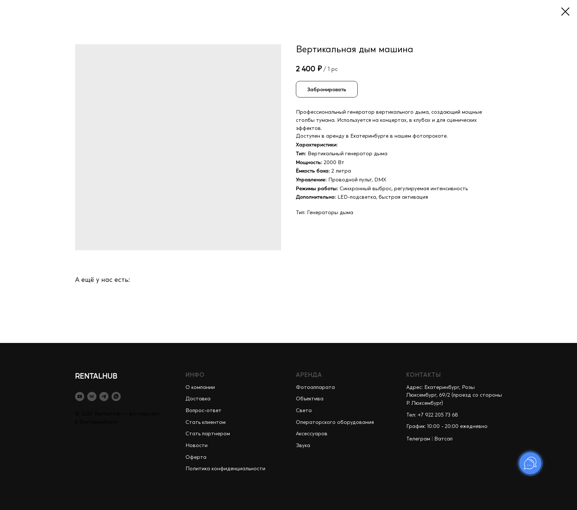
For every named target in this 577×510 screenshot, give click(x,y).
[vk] (91, 396)
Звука (303, 445)
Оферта (195, 457)
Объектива (309, 398)
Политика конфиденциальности (225, 468)
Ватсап (443, 439)
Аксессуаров (312, 433)
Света (304, 410)
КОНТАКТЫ (423, 374)
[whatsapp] (116, 396)
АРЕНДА (309, 374)
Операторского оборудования (335, 422)
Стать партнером (207, 433)
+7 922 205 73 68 (438, 415)
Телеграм (418, 439)
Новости (196, 445)
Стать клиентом (205, 422)
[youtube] (79, 396)
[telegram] (104, 396)
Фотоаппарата (315, 387)
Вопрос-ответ (203, 410)
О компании (200, 387)
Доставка (197, 398)
